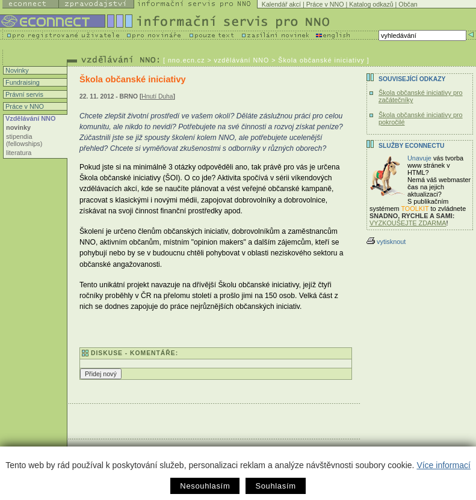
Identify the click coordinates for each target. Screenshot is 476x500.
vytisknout (386, 241)
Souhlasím (275, 485)
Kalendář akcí (281, 4)
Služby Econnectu (411, 145)
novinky (18, 127)
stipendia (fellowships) (24, 140)
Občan (407, 4)
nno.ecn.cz (186, 60)
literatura (18, 152)
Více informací (443, 465)
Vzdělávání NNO (29, 118)
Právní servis (23, 94)
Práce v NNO (325, 4)
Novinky (16, 70)
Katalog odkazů (371, 4)
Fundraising (22, 82)
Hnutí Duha (157, 96)
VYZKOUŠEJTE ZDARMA (408, 223)
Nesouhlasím (205, 485)
